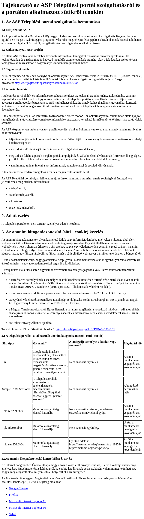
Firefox (13, 494)
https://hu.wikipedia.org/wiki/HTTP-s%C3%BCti (85, 329)
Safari (12, 514)
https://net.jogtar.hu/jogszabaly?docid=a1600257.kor (46, 82)
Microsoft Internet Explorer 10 (27, 507)
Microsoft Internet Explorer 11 (27, 501)
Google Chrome (18, 488)
